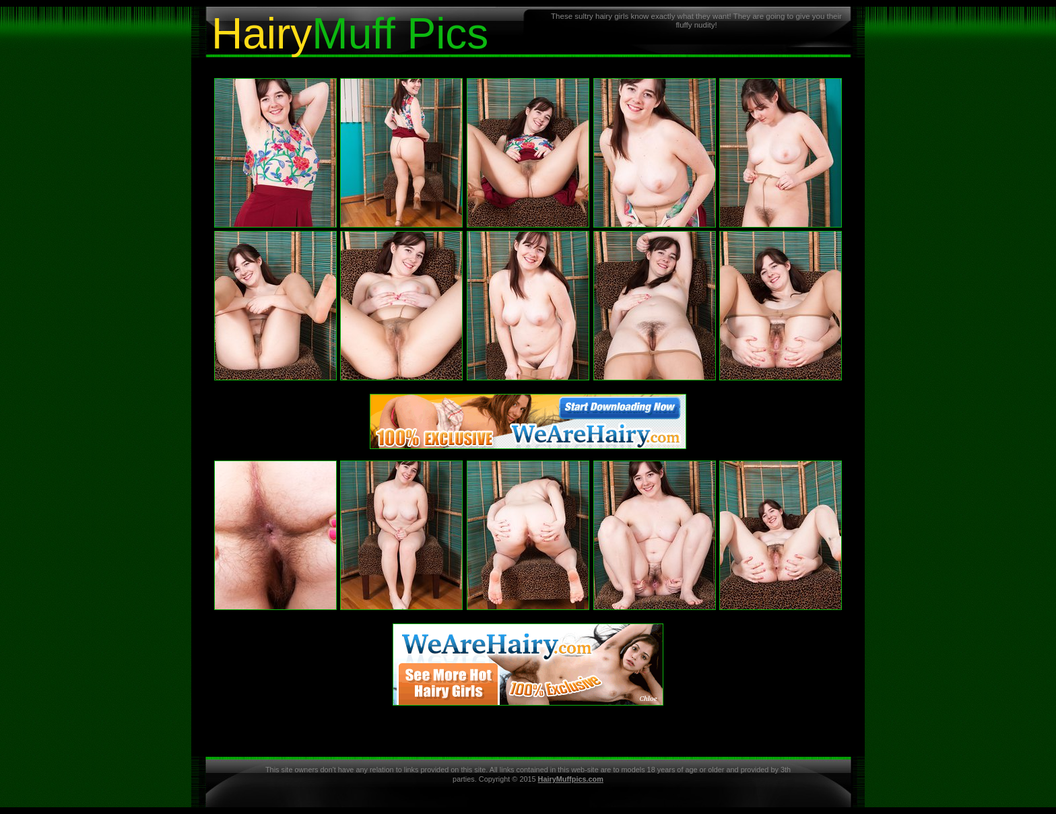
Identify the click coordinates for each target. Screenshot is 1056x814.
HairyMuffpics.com (570, 779)
